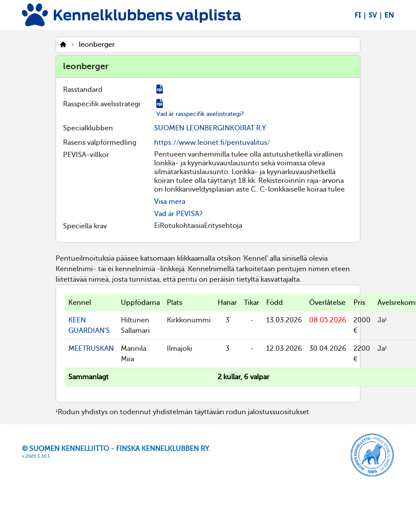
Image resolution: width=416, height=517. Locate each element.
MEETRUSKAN (91, 349)
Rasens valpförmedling (99, 143)
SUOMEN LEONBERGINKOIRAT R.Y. (210, 128)
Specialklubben (88, 128)
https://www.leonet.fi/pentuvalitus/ (212, 143)
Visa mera (169, 202)
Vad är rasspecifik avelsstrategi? (200, 114)
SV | (376, 15)
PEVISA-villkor (86, 155)
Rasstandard (82, 90)
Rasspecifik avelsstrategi (101, 104)
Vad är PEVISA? (178, 214)
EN (389, 15)
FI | (361, 15)
